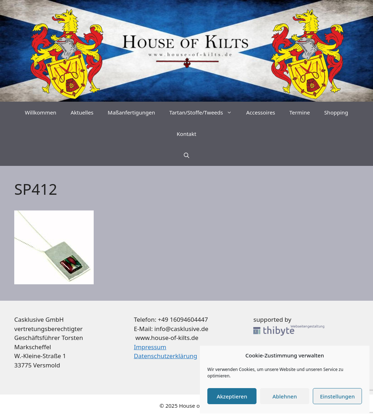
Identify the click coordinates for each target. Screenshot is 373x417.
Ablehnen (285, 396)
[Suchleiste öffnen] (186, 155)
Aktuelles (82, 112)
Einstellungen (337, 396)
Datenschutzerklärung (165, 356)
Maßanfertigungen (131, 112)
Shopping (336, 112)
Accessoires (260, 112)
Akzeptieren (232, 396)
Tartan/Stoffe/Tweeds (204, 112)
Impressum (150, 347)
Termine (299, 112)
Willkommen (40, 112)
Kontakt (186, 133)
